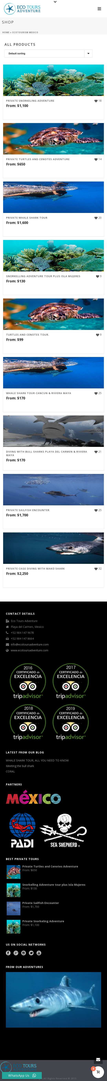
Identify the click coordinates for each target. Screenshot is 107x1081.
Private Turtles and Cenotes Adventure (38, 159)
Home (5, 32)
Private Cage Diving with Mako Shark (35, 568)
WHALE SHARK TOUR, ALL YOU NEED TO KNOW (37, 760)
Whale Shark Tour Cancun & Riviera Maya (38, 393)
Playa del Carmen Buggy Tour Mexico (15, 1038)
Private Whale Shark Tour (27, 217)
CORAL (10, 771)
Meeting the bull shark (20, 766)
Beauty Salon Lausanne (25, 1043)
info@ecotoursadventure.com (30, 644)
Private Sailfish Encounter (27, 510)
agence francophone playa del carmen (63, 1038)
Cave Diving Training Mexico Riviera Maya (34, 1038)
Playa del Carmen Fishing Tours (79, 1038)
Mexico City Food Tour (49, 1038)
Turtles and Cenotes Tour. (27, 334)
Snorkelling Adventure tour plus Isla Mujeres (43, 276)
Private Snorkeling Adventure (30, 100)
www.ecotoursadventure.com (29, 650)
